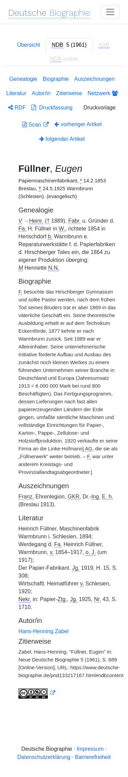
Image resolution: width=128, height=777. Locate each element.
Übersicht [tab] (28, 45)
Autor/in (41, 93)
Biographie (56, 79)
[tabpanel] (64, 388)
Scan (32, 125)
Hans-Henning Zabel (43, 631)
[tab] (69, 45)
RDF (17, 107)
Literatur (16, 93)
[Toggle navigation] (110, 12)
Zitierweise (69, 93)
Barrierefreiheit (93, 757)
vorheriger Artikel (78, 124)
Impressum (89, 749)
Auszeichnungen (94, 79)
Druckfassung (52, 107)
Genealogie (23, 79)
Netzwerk (103, 93)
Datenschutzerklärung (44, 757)
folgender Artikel (62, 139)
